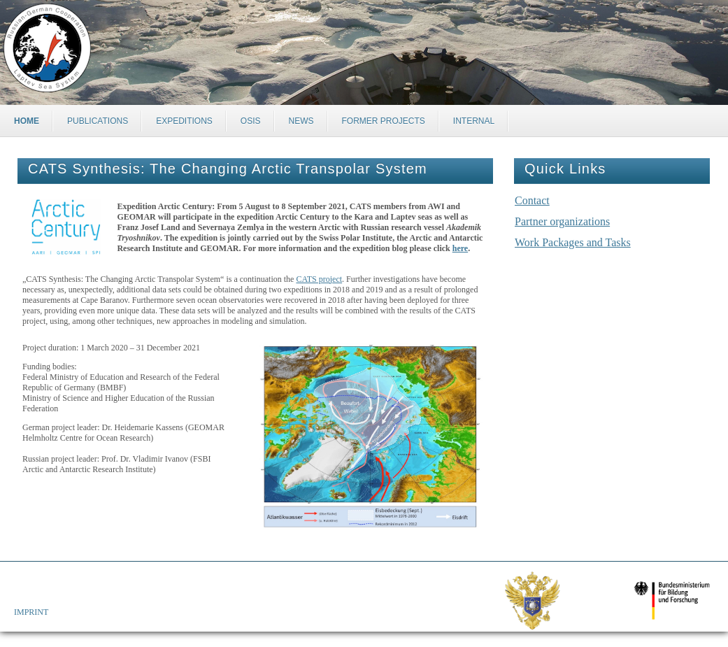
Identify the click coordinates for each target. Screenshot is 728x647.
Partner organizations (562, 221)
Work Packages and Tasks (573, 242)
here (460, 248)
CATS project (319, 279)
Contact (532, 200)
